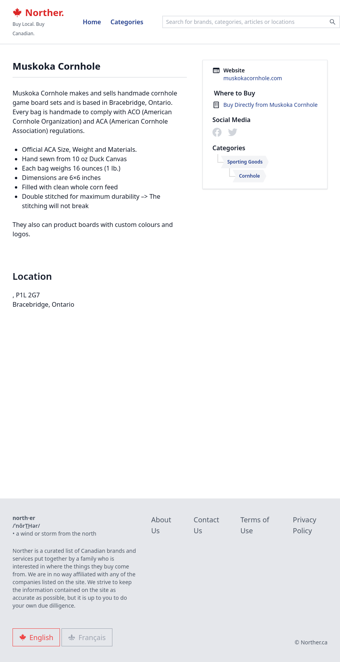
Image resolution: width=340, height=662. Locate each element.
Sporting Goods (244, 161)
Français (87, 637)
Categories (126, 22)
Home (92, 22)
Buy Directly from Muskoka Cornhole (270, 104)
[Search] (332, 21)
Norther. (38, 12)
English (36, 637)
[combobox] (251, 21)
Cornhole (249, 176)
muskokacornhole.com (252, 78)
